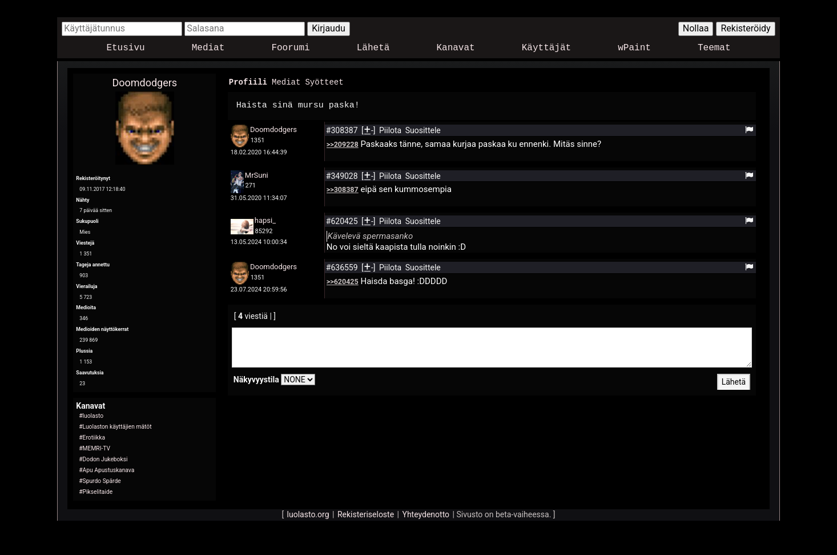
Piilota (391, 129)
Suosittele (423, 129)
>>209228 (343, 143)
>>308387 (343, 189)
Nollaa (696, 28)
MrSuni (256, 174)
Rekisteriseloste (365, 514)
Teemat (714, 48)
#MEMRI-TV (94, 448)
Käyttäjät (546, 48)
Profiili (248, 81)
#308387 (343, 129)
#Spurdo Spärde (99, 481)
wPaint (634, 48)
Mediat (208, 48)
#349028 (343, 175)
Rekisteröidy (745, 28)
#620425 (343, 220)
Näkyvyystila (256, 379)
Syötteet (324, 81)
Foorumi (290, 48)
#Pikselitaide (95, 492)
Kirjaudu (328, 28)
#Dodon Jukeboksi (103, 459)
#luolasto (91, 416)
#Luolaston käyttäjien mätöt (115, 426)
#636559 (343, 266)
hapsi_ (265, 219)
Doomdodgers (144, 83)
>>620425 (343, 281)
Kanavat (455, 48)
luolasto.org (308, 514)
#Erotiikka (92, 437)
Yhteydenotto (425, 514)
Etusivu (125, 48)
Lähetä (373, 48)
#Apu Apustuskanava (106, 470)
